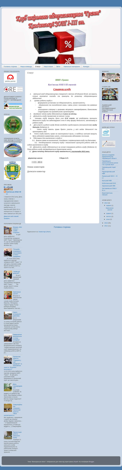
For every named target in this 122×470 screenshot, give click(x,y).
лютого (108, 216)
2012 (106, 226)
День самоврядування (17, 386)
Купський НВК (107, 180)
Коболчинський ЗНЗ (109, 183)
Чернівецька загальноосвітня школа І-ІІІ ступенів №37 (110, 162)
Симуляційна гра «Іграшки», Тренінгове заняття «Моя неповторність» (13, 410)
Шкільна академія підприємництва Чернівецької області (109, 156)
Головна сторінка (10, 66)
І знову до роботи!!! (16, 272)
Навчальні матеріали (72, 66)
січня (108, 219)
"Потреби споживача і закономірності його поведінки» (17, 252)
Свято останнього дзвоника (17, 314)
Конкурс (86, 66)
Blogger (91, 461)
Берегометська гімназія (107, 194)
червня (108, 205)
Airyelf (76, 461)
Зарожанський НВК (108, 186)
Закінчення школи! (17, 293)
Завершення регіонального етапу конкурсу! (17, 337)
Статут (37, 66)
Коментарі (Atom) (45, 232)
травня (108, 213)
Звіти (58, 66)
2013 (106, 223)
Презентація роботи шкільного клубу (17, 434)
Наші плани (48, 66)
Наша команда (26, 66)
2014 (106, 203)
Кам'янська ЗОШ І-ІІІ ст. (13, 193)
